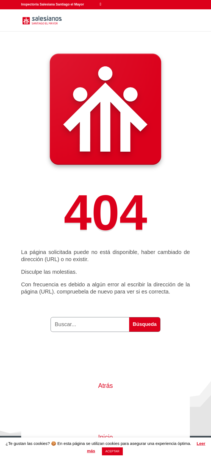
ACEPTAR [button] (112, 451)
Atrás (105, 385)
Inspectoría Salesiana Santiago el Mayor (52, 4)
